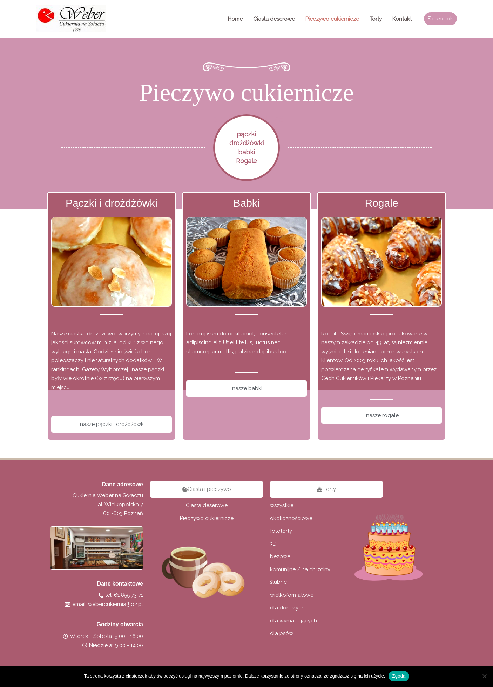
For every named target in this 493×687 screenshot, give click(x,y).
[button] (440, 18)
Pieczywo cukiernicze (332, 19)
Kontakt (402, 19)
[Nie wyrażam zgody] (484, 676)
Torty (376, 19)
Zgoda (398, 676)
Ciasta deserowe (274, 19)
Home (235, 19)
